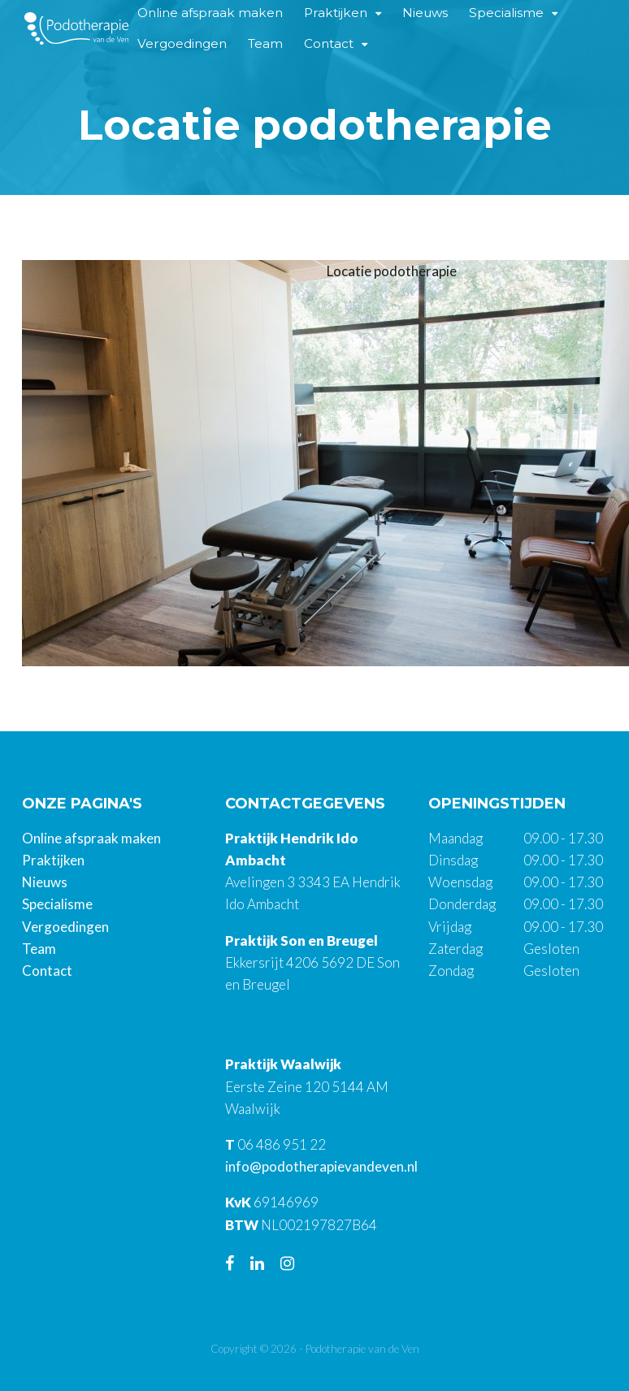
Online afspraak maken (91, 838)
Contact (329, 43)
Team (265, 43)
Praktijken (53, 860)
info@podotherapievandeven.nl (321, 1166)
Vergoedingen (182, 43)
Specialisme (57, 903)
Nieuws (44, 881)
